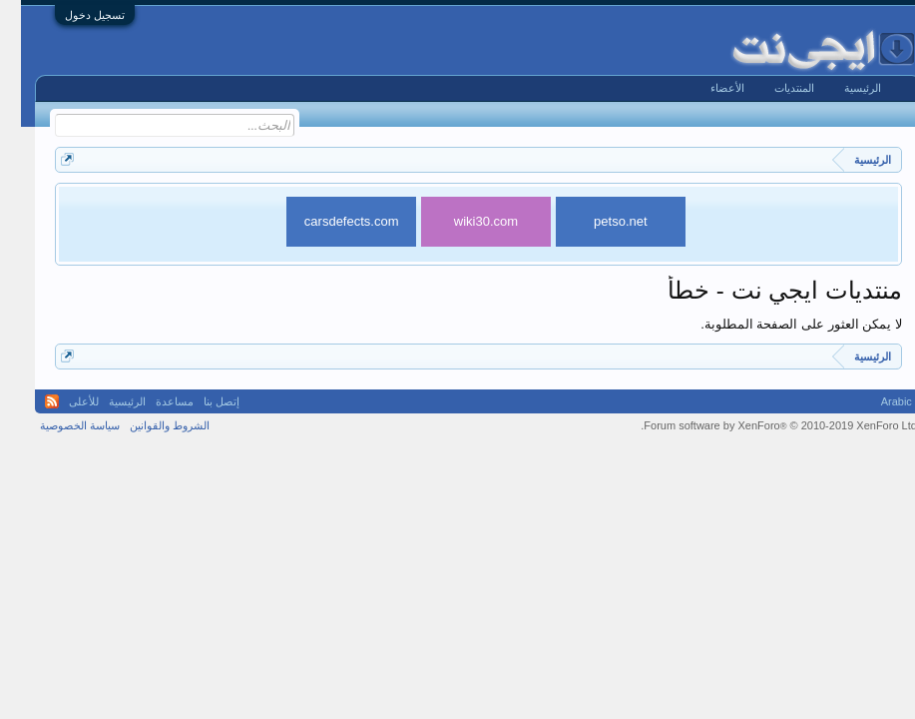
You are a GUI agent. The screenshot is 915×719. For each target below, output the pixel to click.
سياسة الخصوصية (59, 425)
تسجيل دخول (74, 15)
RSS (31, 401)
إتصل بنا (201, 401)
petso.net (600, 221)
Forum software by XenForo (758, 425)
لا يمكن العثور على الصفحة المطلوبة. (780, 324)
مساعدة (154, 401)
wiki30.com (465, 221)
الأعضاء (706, 88)
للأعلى (63, 401)
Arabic (875, 401)
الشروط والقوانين (149, 425)
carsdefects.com (330, 221)
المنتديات (773, 88)
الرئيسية (841, 88)
